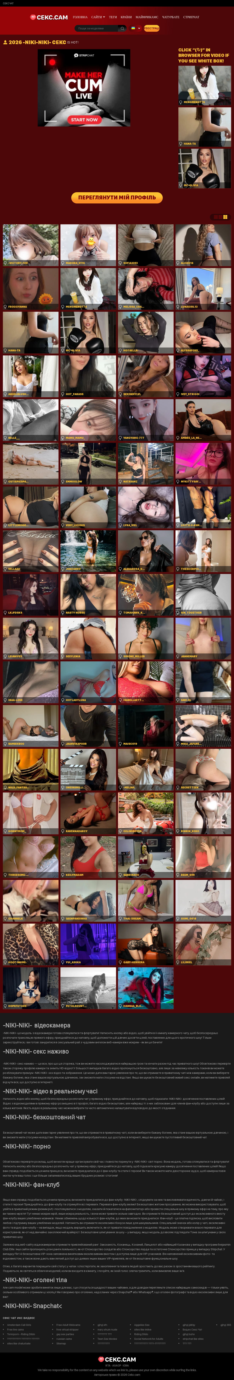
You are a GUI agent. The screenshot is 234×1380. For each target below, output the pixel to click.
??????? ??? (105, 1334)
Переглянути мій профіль (117, 198)
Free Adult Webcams (68, 1324)
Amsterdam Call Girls (19, 1324)
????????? (104, 1343)
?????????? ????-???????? (149, 1343)
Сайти (97, 17)
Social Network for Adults (148, 1338)
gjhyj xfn (102, 1324)
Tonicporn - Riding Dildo (21, 1334)
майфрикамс (147, 17)
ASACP (116, 1365)
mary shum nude (107, 1329)
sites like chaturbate (19, 1343)
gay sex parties (65, 1334)
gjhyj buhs (189, 1334)
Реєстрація (151, 28)
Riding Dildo (141, 1334)
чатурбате (170, 17)
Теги (113, 17)
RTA (107, 1365)
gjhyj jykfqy (189, 1324)
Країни (126, 17)
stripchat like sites (193, 1338)
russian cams (64, 1338)
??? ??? (187, 1343)
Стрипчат (191, 17)
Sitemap (61, 1343)
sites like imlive (142, 1329)
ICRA (126, 1365)
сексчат (8, 3)
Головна (80, 17)
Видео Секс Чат (192, 1329)
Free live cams (15, 1329)
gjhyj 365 (225, 1324)
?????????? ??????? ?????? (23, 1338)
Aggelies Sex (141, 1324)
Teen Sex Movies (107, 1338)
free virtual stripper (67, 1329)
